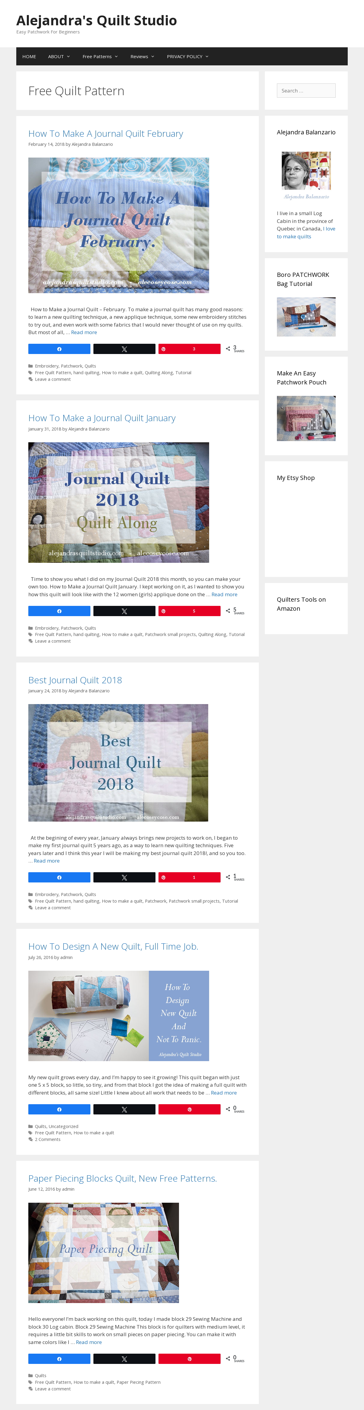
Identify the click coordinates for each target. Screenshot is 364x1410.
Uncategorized (63, 1126)
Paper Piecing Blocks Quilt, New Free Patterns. (122, 1178)
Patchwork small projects (170, 634)
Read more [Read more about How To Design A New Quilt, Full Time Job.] (224, 1092)
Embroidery (46, 366)
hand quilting (86, 372)
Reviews (145, 56)
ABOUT (62, 56)
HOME (29, 56)
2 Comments (48, 1139)
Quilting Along (159, 372)
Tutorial (183, 372)
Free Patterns (103, 56)
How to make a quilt (122, 372)
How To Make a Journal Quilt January (102, 418)
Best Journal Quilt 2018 (75, 680)
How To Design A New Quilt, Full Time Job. (113, 946)
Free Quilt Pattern (53, 372)
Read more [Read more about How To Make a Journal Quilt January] (224, 594)
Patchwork (71, 366)
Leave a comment (53, 379)
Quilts (90, 366)
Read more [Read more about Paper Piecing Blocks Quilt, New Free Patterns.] (89, 1342)
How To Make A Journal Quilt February (105, 133)
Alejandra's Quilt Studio (96, 20)
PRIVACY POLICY (191, 56)
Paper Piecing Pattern (139, 1382)
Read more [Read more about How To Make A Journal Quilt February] (84, 332)
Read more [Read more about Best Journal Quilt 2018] (47, 860)
